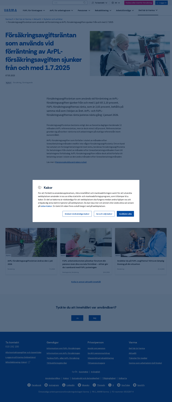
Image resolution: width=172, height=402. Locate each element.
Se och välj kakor (104, 213)
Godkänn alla (125, 213)
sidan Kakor (46, 206)
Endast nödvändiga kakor (77, 213)
